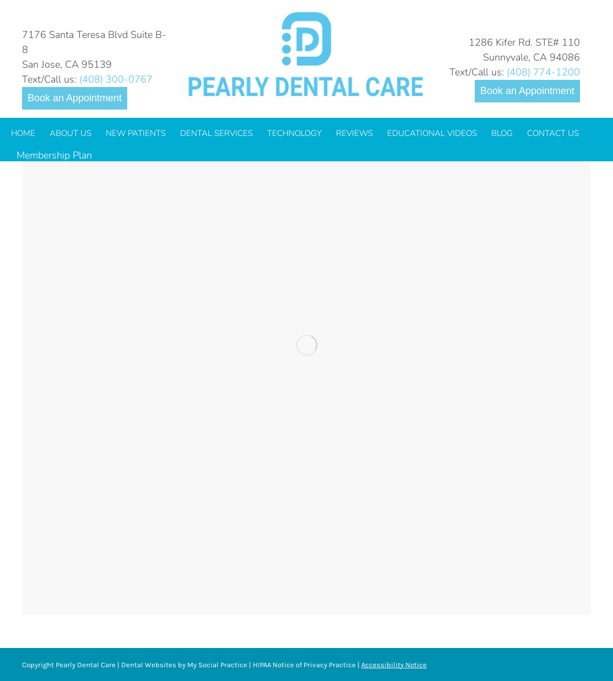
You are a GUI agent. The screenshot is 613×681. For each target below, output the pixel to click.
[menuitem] (23, 133)
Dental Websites (148, 665)
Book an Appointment (75, 97)
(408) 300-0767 (116, 79)
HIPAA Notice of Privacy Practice (304, 665)
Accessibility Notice (394, 665)
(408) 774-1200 (543, 72)
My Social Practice (216, 665)
